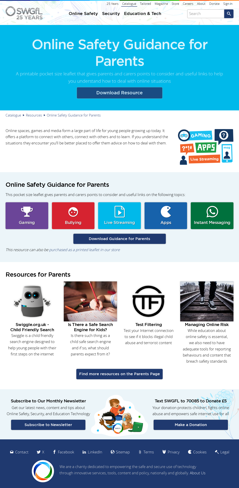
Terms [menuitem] (148, 452)
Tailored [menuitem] (145, 4)
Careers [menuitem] (188, 4)
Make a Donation (191, 425)
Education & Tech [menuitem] (142, 14)
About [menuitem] (201, 4)
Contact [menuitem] (21, 452)
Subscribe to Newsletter (48, 425)
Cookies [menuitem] (200, 452)
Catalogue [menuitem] (129, 4)
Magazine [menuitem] (161, 4)
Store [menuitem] (175, 4)
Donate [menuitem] (214, 4)
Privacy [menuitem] (173, 452)
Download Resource (119, 92)
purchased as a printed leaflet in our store (84, 249)
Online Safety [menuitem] (83, 14)
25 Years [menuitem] (112, 4)
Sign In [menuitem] (228, 4)
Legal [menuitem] (224, 452)
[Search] (205, 13)
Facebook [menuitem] (66, 452)
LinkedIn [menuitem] (95, 452)
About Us (198, 472)
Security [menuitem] (111, 14)
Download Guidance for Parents (119, 239)
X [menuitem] (43, 452)
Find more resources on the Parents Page (119, 374)
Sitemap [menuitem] (123, 452)
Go (228, 13)
